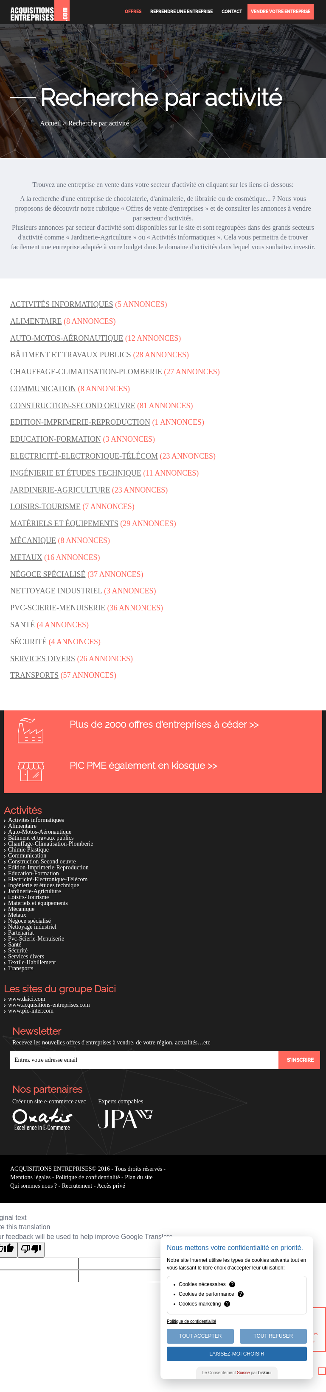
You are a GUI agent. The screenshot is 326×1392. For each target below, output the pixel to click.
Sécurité (18, 950)
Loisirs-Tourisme (28, 897)
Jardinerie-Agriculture (34, 891)
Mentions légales (30, 1177)
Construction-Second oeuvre (42, 861)
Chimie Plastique (28, 849)
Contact (232, 11)
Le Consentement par (237, 1372)
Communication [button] (43, 388)
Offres (133, 11)
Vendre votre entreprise (280, 11)
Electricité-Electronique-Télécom (47, 879)
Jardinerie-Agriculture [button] (60, 490)
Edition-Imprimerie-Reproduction (48, 867)
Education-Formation (33, 873)
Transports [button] (34, 675)
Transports (20, 968)
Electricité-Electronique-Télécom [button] (84, 456)
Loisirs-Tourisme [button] (45, 506)
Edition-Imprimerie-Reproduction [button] (80, 422)
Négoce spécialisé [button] (48, 574)
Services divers (26, 956)
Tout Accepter (200, 1336)
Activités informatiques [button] (61, 304)
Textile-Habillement (32, 962)
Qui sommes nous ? (33, 1186)
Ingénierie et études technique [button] (75, 473)
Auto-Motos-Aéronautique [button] (66, 338)
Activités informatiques (36, 820)
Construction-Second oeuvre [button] (72, 405)
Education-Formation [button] (55, 439)
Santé (14, 944)
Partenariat (21, 933)
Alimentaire (22, 826)
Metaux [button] (26, 557)
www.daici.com (26, 999)
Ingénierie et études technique (43, 885)
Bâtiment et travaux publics (40, 838)
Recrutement (77, 1186)
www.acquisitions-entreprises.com (49, 1005)
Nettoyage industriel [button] (56, 591)
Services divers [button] (42, 658)
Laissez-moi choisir (236, 1354)
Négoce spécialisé (29, 921)
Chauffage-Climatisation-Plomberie (50, 844)
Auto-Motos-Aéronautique (39, 832)
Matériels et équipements (38, 903)
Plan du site (138, 1177)
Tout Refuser (273, 1336)
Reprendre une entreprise (181, 11)
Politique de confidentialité (88, 1177)
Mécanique (21, 909)
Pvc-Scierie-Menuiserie (36, 938)
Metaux (17, 915)
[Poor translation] (31, 1250)
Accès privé (111, 1186)
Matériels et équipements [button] (64, 523)
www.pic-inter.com (30, 1011)
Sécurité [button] (28, 642)
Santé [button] (22, 625)
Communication (27, 855)
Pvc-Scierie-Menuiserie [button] (57, 608)
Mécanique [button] (33, 540)
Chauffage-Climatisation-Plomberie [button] (86, 371)
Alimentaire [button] (36, 321)
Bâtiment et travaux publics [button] (70, 355)
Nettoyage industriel (32, 927)
